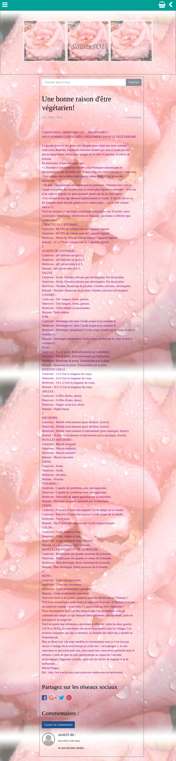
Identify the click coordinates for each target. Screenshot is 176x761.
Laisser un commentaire (58, 724)
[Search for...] (84, 82)
